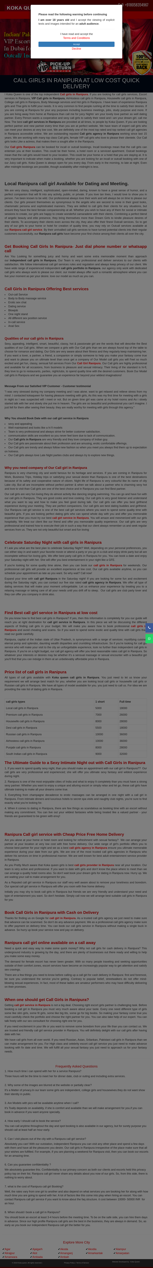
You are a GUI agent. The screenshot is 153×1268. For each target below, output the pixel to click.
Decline (76, 48)
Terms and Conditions (76, 38)
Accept (76, 44)
